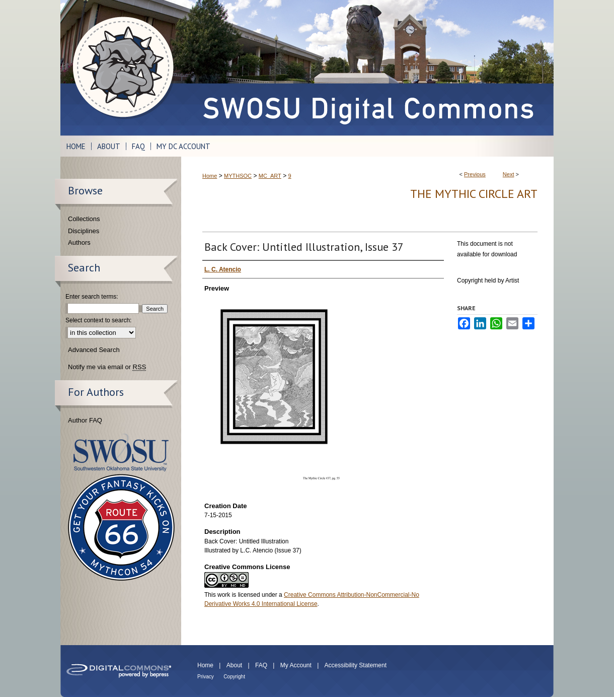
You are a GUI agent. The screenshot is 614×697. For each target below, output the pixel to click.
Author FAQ (85, 420)
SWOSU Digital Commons (367, 67)
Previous (475, 174)
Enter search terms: (91, 296)
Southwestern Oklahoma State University (121, 452)
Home (209, 176)
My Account (296, 665)
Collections (84, 219)
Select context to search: (98, 320)
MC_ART (270, 176)
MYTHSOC (238, 176)
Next (508, 174)
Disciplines (83, 231)
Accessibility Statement (356, 665)
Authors (79, 242)
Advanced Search (94, 350)
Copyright (234, 676)
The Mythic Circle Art (474, 193)
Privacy (205, 676)
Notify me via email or (107, 367)
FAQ (261, 665)
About (234, 665)
